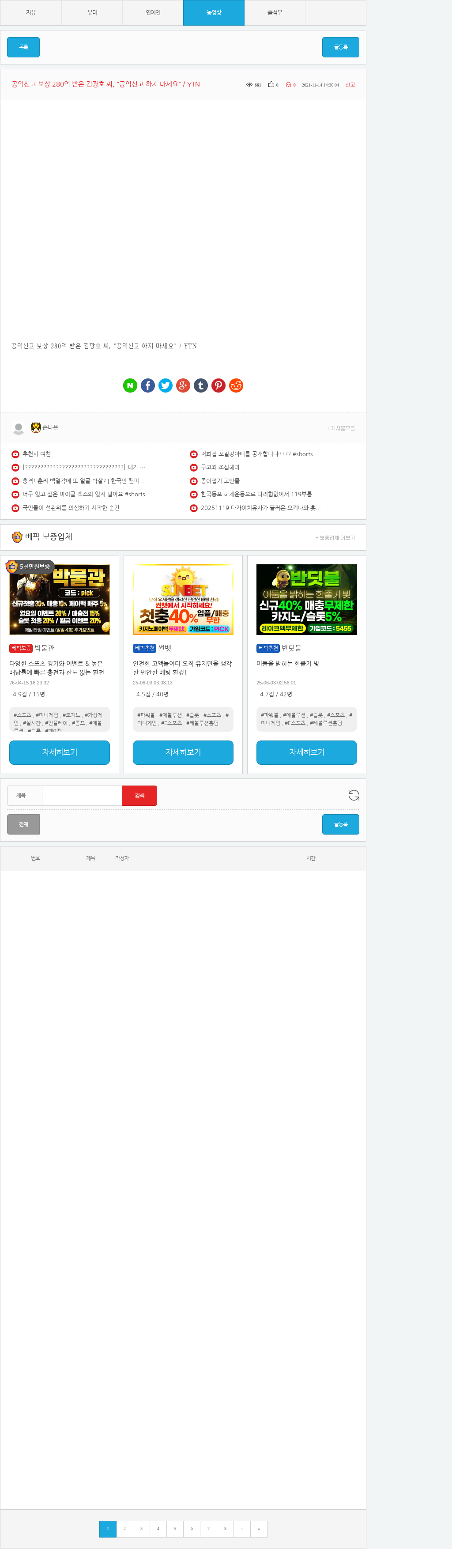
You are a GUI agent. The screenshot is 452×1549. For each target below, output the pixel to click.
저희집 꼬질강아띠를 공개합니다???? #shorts (257, 454)
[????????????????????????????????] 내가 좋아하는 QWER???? (84, 467)
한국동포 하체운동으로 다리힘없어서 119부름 (256, 494)
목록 (23, 47)
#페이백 (54, 731)
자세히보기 (59, 752)
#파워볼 (146, 715)
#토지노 (71, 715)
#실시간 (32, 723)
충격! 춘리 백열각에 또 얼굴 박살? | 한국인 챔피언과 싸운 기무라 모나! (84, 481)
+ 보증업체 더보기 (335, 537)
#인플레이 (56, 723)
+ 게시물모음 (341, 427)
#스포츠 (22, 715)
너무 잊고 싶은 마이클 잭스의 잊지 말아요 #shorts (84, 494)
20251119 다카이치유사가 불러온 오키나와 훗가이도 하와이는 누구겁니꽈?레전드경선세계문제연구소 (262, 508)
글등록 (340, 47)
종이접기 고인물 (220, 481)
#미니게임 (47, 715)
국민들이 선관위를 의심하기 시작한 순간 (71, 508)
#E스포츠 (171, 723)
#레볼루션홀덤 (202, 723)
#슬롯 (34, 731)
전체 (23, 824)
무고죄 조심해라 (220, 467)
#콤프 (78, 723)
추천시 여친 (37, 454)
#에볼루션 (170, 715)
